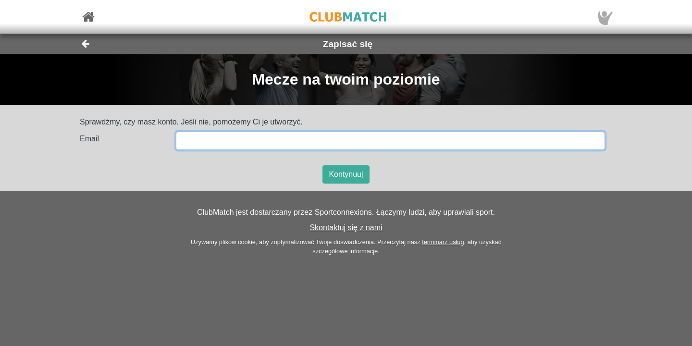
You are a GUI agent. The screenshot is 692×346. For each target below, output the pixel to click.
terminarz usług (443, 242)
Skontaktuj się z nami (345, 227)
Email (89, 139)
